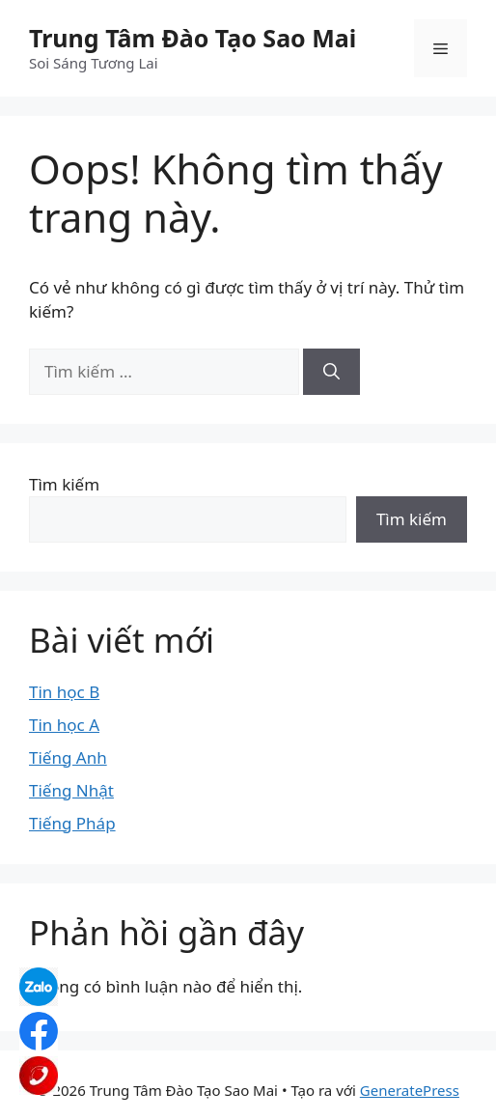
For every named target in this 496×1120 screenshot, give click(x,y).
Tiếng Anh (68, 757)
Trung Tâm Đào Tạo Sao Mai (192, 37)
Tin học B (64, 692)
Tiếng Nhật (71, 790)
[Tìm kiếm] (331, 372)
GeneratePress (409, 1090)
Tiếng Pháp (72, 823)
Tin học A (64, 725)
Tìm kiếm (64, 484)
